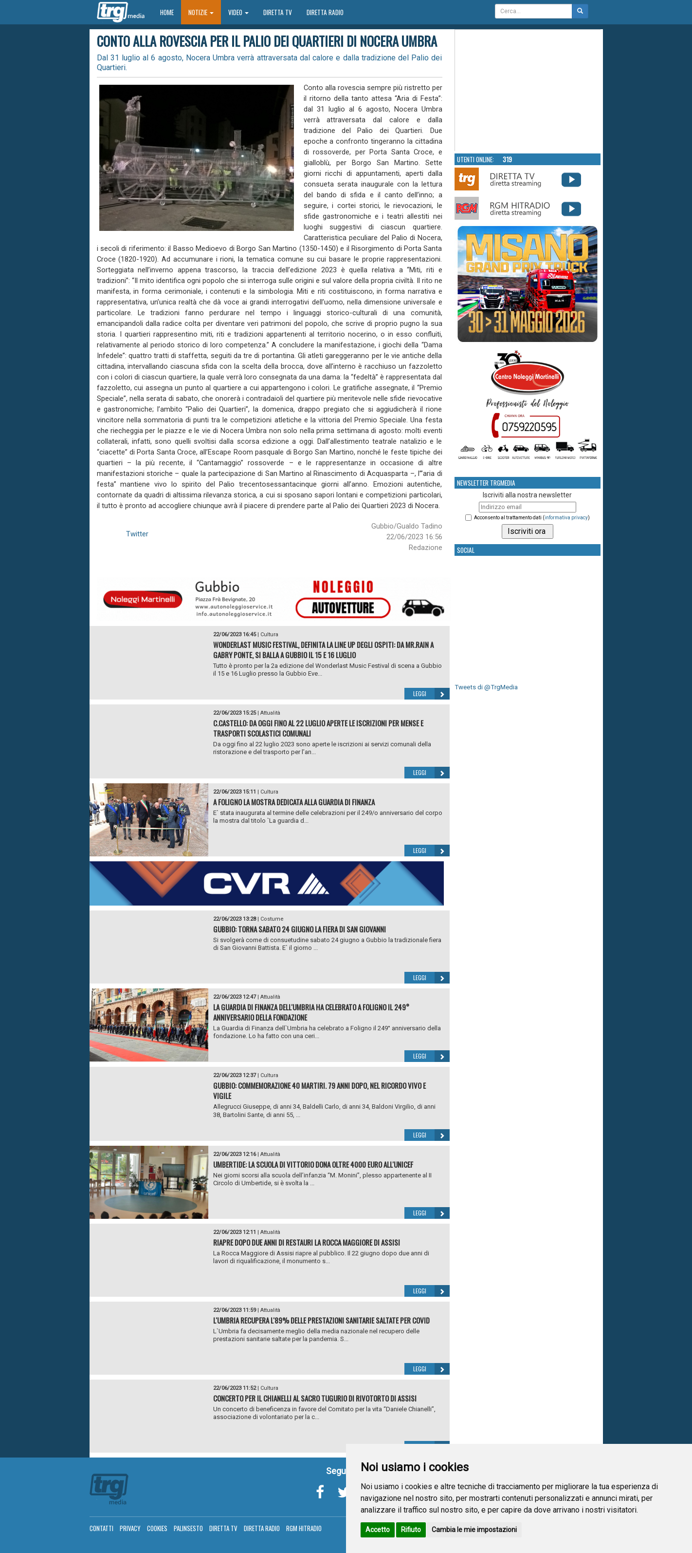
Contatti (101, 1528)
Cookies (157, 1528)
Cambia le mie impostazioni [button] (474, 1530)
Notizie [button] (201, 12)
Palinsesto (188, 1528)
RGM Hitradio (304, 1528)
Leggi (431, 694)
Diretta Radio (325, 12)
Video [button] (238, 12)
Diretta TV (277, 12)
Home (170, 12)
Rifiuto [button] (411, 1530)
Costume (272, 919)
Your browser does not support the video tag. (528, 91)
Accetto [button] (377, 1530)
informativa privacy (566, 517)
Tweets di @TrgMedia (486, 687)
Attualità (270, 713)
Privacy (130, 1528)
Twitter (137, 534)
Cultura (269, 634)
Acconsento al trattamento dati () (532, 517)
